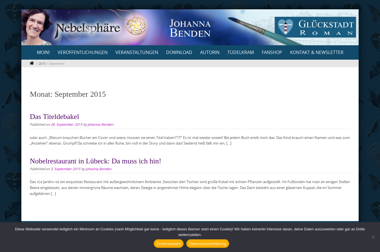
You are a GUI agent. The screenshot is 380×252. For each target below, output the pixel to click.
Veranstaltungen (137, 52)
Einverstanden (169, 244)
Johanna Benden (100, 124)
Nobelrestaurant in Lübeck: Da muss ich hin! (95, 161)
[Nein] (373, 237)
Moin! (43, 52)
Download (179, 52)
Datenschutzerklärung (207, 244)
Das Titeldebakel (54, 116)
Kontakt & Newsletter (316, 52)
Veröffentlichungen (83, 52)
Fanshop (272, 52)
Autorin (210, 52)
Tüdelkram (240, 52)
